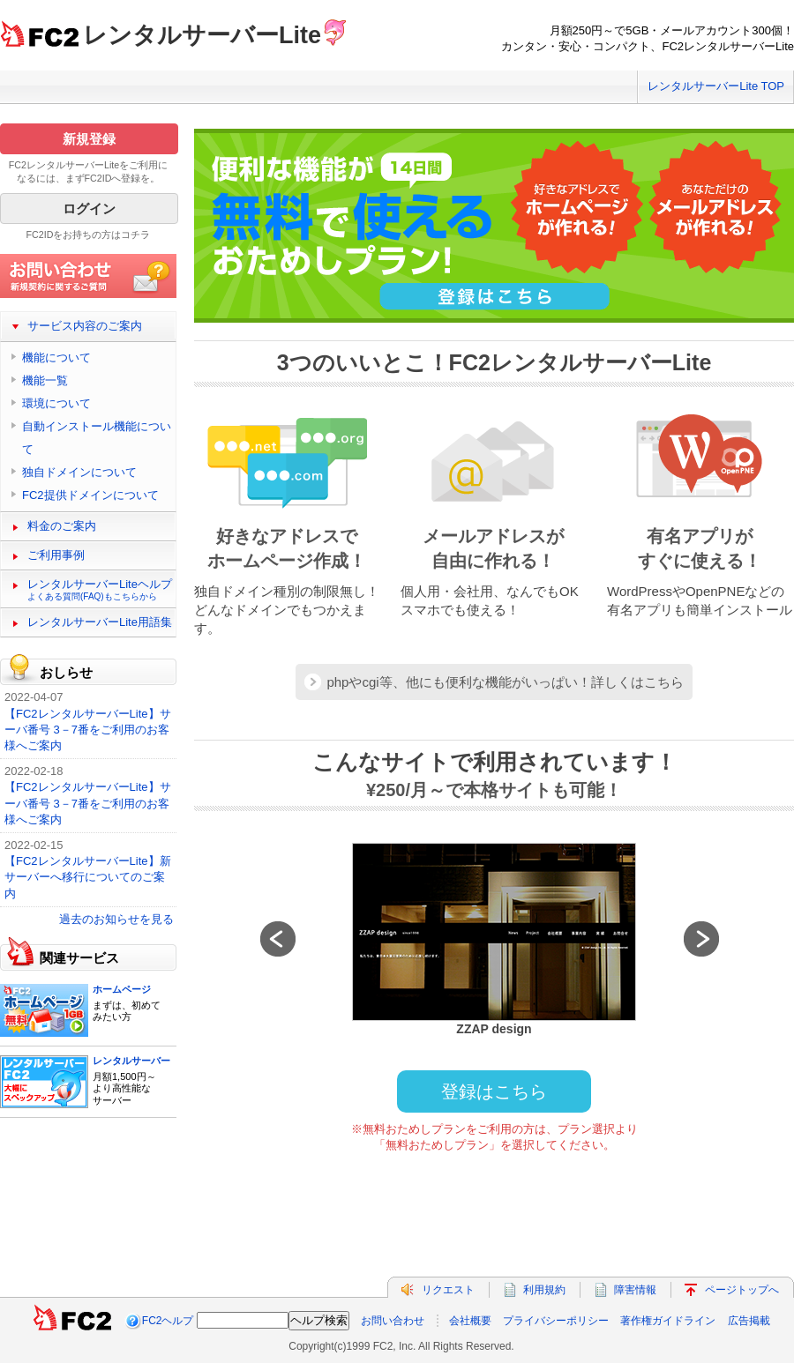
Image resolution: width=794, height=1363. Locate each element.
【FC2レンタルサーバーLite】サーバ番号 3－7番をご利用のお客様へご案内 (87, 729)
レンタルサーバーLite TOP (716, 86)
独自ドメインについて (79, 472)
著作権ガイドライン (667, 1321)
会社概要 (470, 1321)
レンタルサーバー (131, 1060)
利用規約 (544, 1290)
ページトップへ (742, 1290)
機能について (56, 357)
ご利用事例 (56, 555)
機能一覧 (45, 380)
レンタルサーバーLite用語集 (99, 622)
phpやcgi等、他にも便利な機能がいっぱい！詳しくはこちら (504, 681)
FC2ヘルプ (168, 1321)
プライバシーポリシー (556, 1321)
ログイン (89, 208)
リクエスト (448, 1290)
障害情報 (635, 1290)
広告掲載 (749, 1321)
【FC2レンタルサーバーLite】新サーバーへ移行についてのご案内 (87, 876)
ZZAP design (493, 1029)
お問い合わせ (392, 1321)
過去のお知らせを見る (116, 919)
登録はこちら (494, 1091)
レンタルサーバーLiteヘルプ (99, 589)
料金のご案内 (61, 526)
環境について (56, 403)
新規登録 (89, 138)
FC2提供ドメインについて (90, 495)
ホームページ (122, 989)
